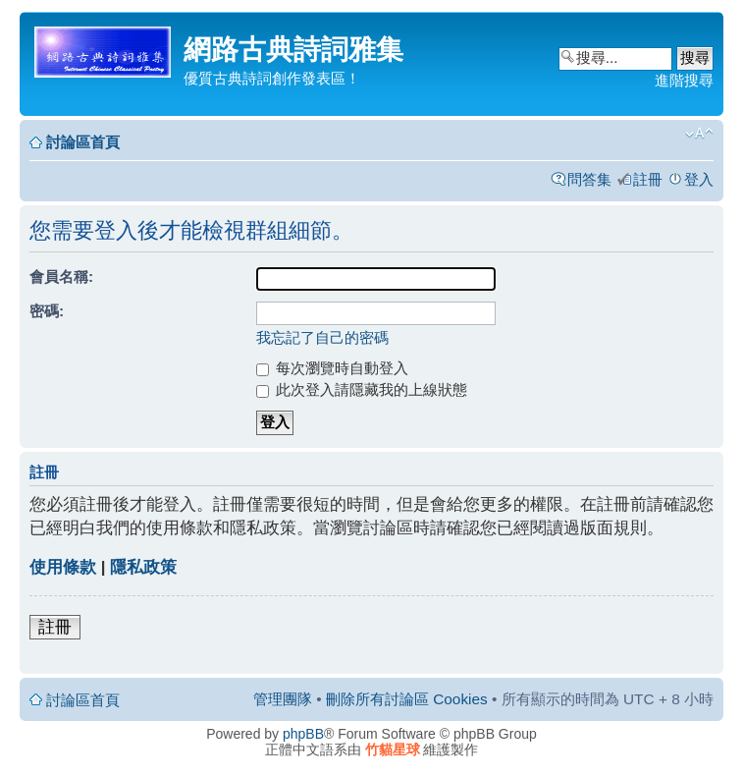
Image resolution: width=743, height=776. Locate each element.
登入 (699, 179)
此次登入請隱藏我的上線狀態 (361, 389)
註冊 (648, 179)
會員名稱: (61, 276)
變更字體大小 (699, 133)
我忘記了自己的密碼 (322, 337)
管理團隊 (282, 699)
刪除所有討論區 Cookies (407, 699)
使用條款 (62, 567)
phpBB (303, 734)
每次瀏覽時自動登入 (332, 368)
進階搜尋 (684, 80)
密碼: (46, 311)
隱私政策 (143, 567)
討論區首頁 (83, 142)
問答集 (589, 179)
